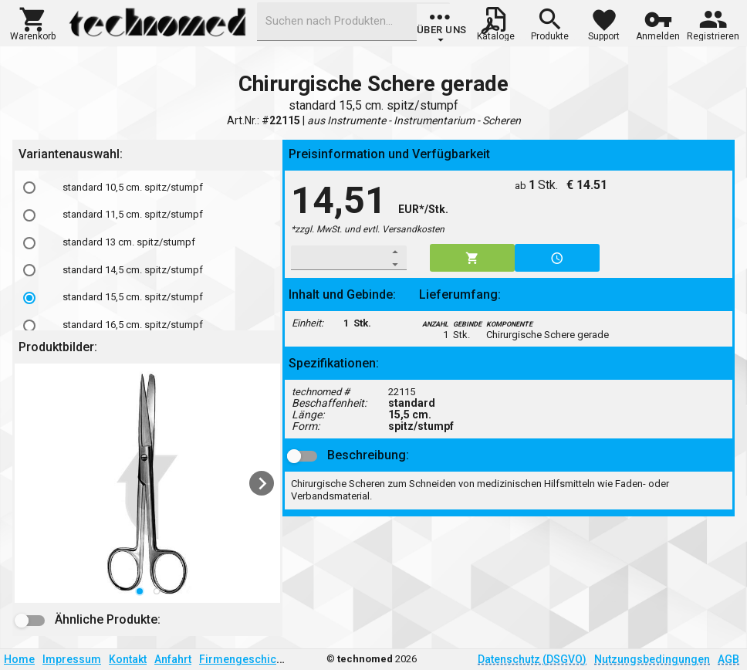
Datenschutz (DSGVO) (532, 659)
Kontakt (128, 659)
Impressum (71, 659)
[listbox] (147, 483)
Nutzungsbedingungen (652, 659)
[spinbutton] (338, 257)
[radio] (29, 187)
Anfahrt (172, 659)
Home (19, 659)
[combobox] (353, 21)
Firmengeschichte (245, 659)
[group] (442, 27)
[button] (33, 22)
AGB (728, 659)
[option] (147, 187)
